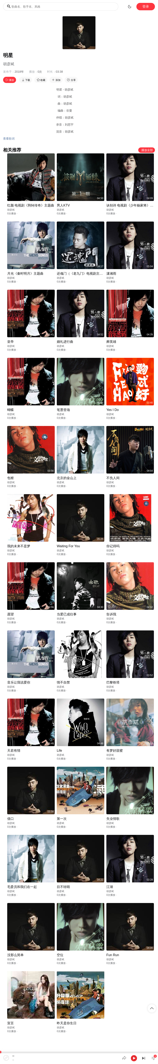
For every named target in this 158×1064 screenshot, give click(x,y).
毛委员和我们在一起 (22, 887)
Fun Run (112, 955)
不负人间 (113, 478)
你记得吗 (113, 546)
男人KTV (63, 205)
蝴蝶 (10, 410)
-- (13, 1055)
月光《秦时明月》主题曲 (25, 273)
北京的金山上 (67, 478)
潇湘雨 (111, 273)
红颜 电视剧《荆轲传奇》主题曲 (30, 205)
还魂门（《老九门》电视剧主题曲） (83, 273)
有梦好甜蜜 (114, 750)
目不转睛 (63, 887)
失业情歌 (113, 818)
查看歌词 (9, 138)
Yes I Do (112, 410)
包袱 (10, 478)
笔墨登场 (63, 410)
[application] (79, 1058)
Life (59, 750)
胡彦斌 (8, 64)
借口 (10, 818)
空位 (60, 955)
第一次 (62, 818)
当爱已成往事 (67, 614)
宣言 (10, 1023)
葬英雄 (111, 341)
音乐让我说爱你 (18, 682)
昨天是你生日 (67, 1023)
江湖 (109, 887)
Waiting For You (68, 546)
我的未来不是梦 (18, 546)
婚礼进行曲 (65, 341)
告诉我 (111, 614)
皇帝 (10, 341)
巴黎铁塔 (113, 682)
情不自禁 (63, 682)
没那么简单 (15, 955)
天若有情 (13, 750)
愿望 (10, 614)
